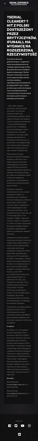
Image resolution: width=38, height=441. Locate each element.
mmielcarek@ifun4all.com (16, 385)
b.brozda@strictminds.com (16, 393)
